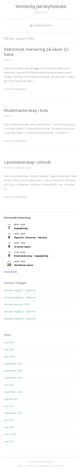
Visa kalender (10, 272)
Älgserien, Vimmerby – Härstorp (30, 237)
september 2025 (13, 363)
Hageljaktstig (21, 228)
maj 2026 (9, 349)
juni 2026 (9, 342)
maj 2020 (9, 427)
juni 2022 (9, 406)
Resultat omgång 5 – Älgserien (20, 311)
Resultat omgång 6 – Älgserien (20, 297)
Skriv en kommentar (15, 89)
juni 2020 (9, 420)
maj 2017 (9, 441)
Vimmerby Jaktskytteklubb (41, 6)
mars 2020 (10, 434)
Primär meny (42, 25)
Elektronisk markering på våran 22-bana (36, 51)
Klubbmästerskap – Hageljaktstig (31, 256)
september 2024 (13, 370)
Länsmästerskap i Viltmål (27, 162)
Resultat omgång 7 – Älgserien (20, 290)
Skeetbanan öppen (23, 265)
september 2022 (13, 391)
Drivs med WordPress (41, 461)
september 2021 (13, 413)
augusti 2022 (11, 398)
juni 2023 (9, 384)
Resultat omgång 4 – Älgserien (20, 318)
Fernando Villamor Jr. (51, 466)
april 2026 (9, 356)
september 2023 (13, 377)
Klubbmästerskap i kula (26, 110)
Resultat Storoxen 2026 (16, 304)
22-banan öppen (22, 247)
